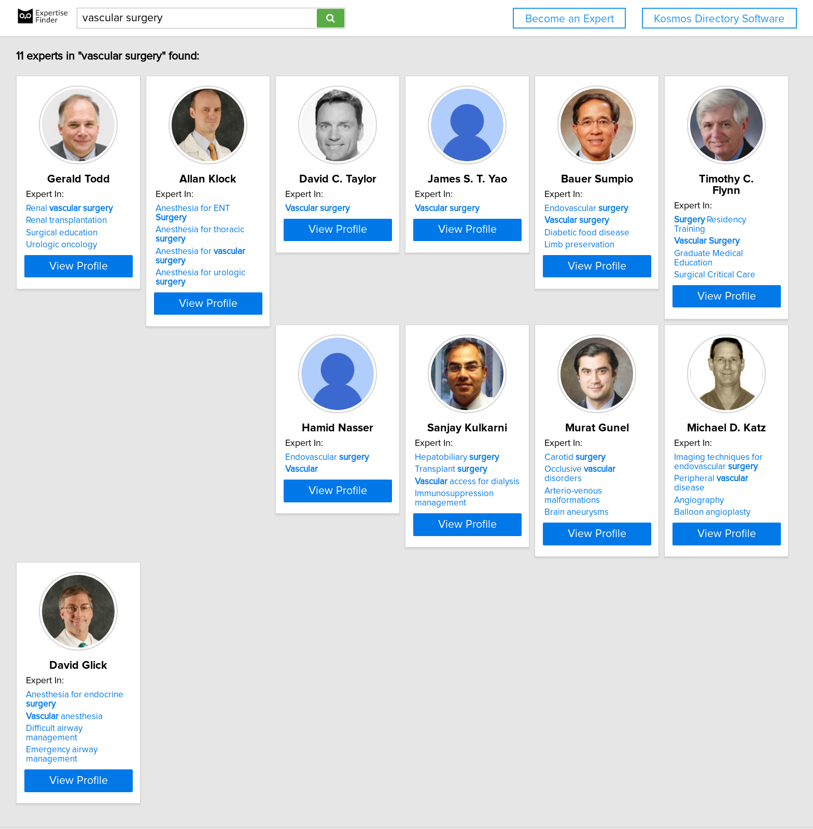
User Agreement (407, 791)
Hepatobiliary (381, 436)
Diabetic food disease (692, 232)
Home (334, 791)
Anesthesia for (243, 232)
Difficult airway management (82, 689)
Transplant (375, 448)
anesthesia (65, 676)
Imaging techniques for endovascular (694, 441)
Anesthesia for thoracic (243, 220)
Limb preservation (685, 244)
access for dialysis (391, 461)
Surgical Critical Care (68, 472)
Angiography (674, 470)
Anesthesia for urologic (243, 244)
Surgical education (63, 232)
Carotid (524, 436)
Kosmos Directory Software (719, 18)
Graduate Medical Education (82, 461)
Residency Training (80, 436)
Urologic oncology (63, 244)
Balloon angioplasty (688, 482)
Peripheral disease (703, 457)
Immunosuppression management (378, 477)
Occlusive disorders (549, 448)
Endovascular (691, 208)
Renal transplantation (67, 220)
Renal (70, 208)
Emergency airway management (89, 701)
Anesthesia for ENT (236, 208)
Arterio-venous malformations (551, 461)
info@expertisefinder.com (275, 791)
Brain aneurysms (526, 472)
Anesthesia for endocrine (92, 664)
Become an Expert (569, 18)
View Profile (93, 275)
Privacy (362, 791)
